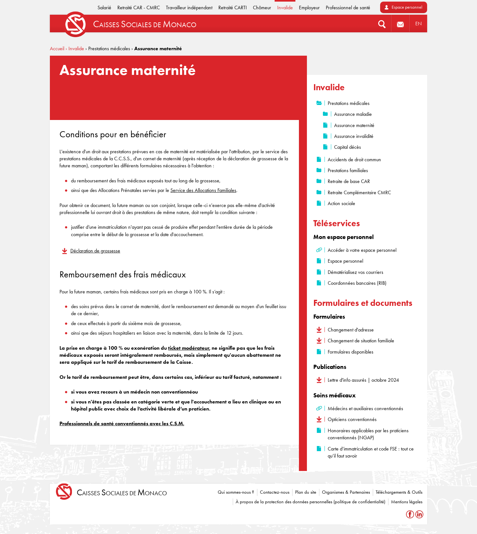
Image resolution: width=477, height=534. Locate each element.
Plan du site (305, 492)
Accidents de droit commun (354, 159)
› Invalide (75, 48)
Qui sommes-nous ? (236, 492)
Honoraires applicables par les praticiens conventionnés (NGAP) (368, 434)
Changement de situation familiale (361, 341)
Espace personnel (407, 7)
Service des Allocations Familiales (203, 190)
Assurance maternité (354, 125)
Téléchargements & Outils (399, 492)
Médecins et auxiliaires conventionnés (365, 408)
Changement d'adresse (351, 330)
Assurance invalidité (353, 136)
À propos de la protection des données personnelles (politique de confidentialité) (310, 502)
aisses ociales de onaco (122, 492)
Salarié (104, 7)
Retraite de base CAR (349, 181)
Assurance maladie (353, 114)
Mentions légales (406, 502)
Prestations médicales (349, 103)
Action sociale (341, 203)
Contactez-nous (274, 492)
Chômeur (262, 7)
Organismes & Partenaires (346, 492)
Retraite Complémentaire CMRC (359, 192)
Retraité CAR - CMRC (138, 7)
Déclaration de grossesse (95, 251)
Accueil (57, 48)
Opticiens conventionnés (352, 419)
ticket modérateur (188, 348)
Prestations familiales (348, 170)
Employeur (309, 7)
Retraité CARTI (232, 7)
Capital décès (347, 147)
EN (418, 23)
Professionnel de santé (348, 7)
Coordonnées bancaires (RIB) (357, 283)
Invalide (285, 7)
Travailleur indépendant (189, 7)
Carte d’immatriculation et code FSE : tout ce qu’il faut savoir (371, 452)
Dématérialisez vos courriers (355, 272)
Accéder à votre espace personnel (362, 250)
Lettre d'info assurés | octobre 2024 (363, 380)
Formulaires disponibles (350, 352)
